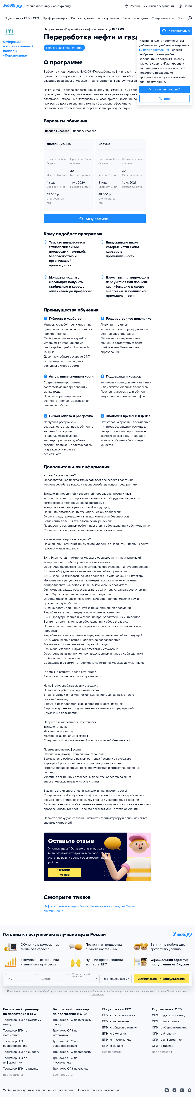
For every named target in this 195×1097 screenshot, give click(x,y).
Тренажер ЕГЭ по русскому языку (22, 1022)
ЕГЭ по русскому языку (118, 1015)
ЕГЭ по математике (115, 1021)
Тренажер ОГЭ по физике (71, 1069)
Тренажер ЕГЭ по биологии (22, 1052)
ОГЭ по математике (165, 1021)
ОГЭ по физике (162, 1046)
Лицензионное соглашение (55, 1090)
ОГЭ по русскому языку (168, 1015)
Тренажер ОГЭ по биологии (72, 1052)
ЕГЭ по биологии (114, 1034)
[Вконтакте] (167, 1090)
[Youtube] (182, 1090)
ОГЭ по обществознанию (169, 1027)
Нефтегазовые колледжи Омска (66, 906)
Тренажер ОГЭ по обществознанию (65, 1043)
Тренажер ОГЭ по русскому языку (72, 1022)
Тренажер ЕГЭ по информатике (15, 1060)
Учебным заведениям (18, 1090)
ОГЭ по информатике (167, 1040)
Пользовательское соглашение (99, 1090)
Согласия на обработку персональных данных (117, 991)
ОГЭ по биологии (164, 1034)
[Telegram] (174, 1090)
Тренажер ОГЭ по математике (65, 1033)
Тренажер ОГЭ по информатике (65, 1060)
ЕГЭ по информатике (116, 1040)
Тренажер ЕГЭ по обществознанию (15, 1043)
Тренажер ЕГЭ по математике (15, 1033)
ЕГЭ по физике (112, 1046)
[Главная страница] (12, 6)
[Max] (189, 1090)
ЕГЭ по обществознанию (119, 1027)
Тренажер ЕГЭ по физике (20, 1069)
